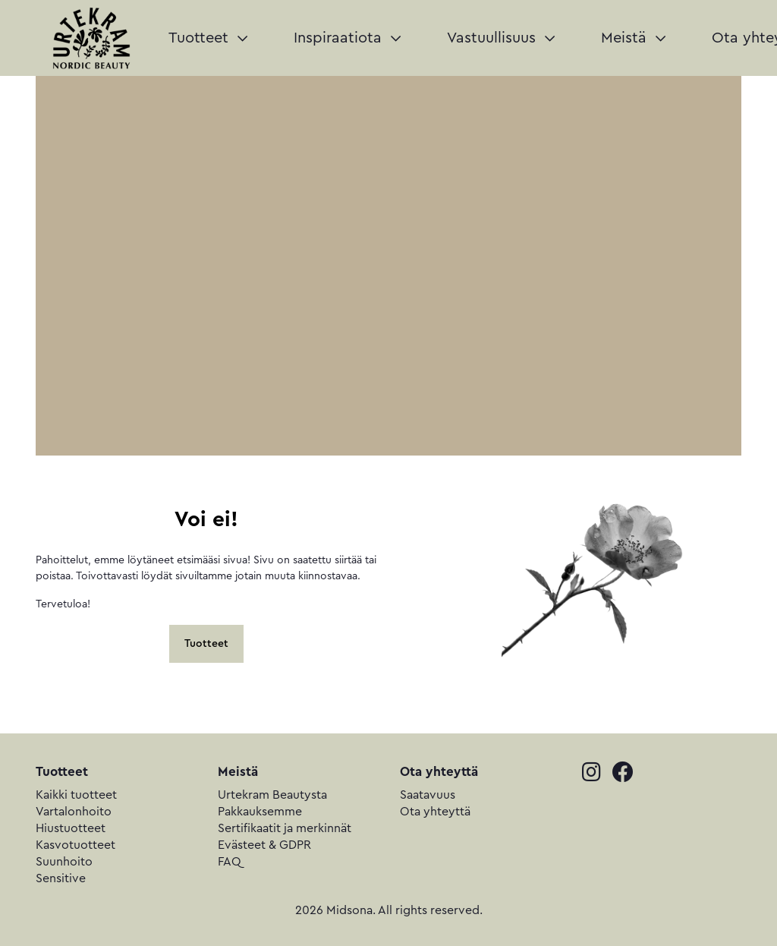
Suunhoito (64, 862)
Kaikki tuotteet (76, 795)
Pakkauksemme (260, 812)
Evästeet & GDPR (264, 845)
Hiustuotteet (70, 828)
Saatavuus (427, 795)
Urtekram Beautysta (272, 795)
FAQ (229, 862)
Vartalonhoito (74, 812)
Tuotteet (207, 38)
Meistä (633, 38)
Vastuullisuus (501, 38)
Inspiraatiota (347, 38)
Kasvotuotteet (75, 845)
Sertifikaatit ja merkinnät (284, 828)
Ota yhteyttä (435, 812)
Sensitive (61, 878)
